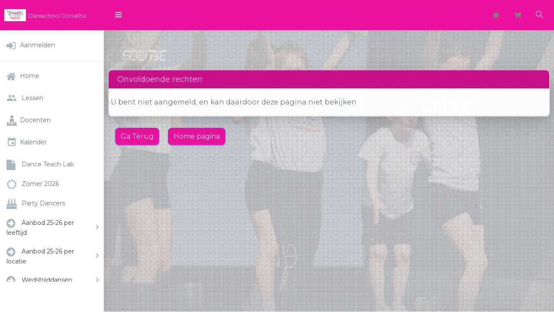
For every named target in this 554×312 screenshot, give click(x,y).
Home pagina (197, 136)
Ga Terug (137, 136)
